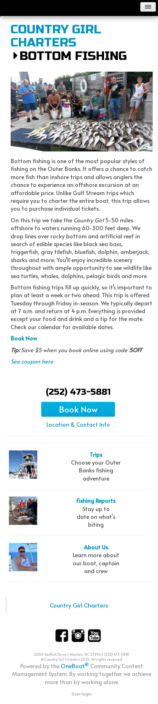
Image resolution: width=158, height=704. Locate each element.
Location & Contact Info (78, 424)
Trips (95, 454)
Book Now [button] (78, 409)
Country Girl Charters (56, 36)
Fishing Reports (95, 500)
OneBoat (75, 666)
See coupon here (32, 361)
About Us (96, 547)
